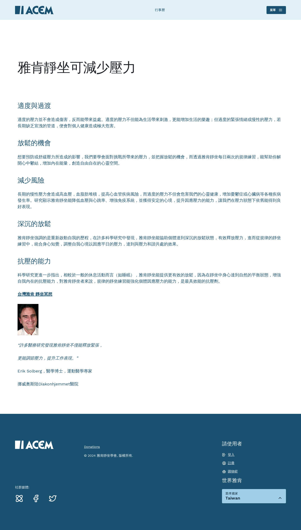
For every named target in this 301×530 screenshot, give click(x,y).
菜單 (276, 10)
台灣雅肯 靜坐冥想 (35, 294)
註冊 (231, 463)
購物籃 (233, 471)
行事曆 (160, 10)
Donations (92, 447)
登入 (231, 455)
